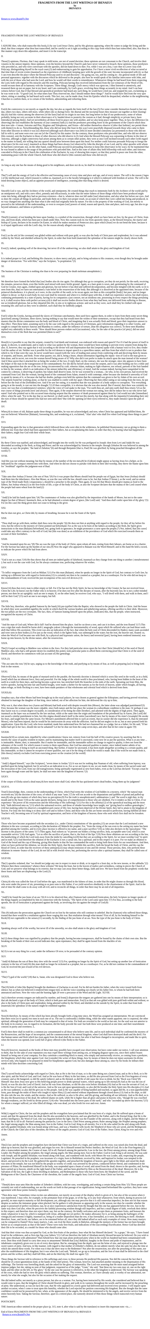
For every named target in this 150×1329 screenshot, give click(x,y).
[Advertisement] (36, 27)
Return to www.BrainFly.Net (15, 19)
